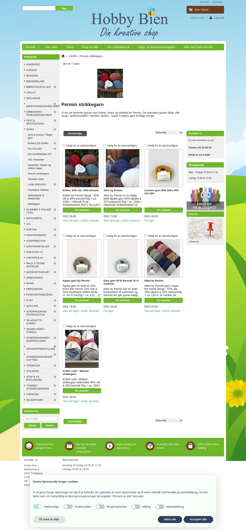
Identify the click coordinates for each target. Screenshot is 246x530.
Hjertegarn (34, 203)
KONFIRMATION (36, 240)
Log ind (216, 17)
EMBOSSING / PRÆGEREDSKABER (39, 113)
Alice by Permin (113, 190)
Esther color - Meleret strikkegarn (76, 373)
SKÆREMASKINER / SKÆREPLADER (38, 339)
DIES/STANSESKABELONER (42, 106)
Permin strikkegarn (38, 173)
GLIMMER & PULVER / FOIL (38, 211)
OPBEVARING (34, 277)
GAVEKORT (33, 64)
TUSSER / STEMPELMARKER (37, 387)
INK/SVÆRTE (34, 218)
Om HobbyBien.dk (118, 47)
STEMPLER (33, 365)
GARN (30, 129)
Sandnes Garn (36, 179)
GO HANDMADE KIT (40, 154)
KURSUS (31, 70)
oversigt (217, 1)
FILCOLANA (35, 148)
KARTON (31, 229)
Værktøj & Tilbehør (38, 189)
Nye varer (52, 47)
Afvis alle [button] (170, 519)
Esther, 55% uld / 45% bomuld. (81, 190)
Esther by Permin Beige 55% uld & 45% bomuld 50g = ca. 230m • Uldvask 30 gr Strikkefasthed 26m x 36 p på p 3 (81, 201)
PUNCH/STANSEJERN (39, 294)
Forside (31, 47)
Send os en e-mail (199, 154)
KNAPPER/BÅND (36, 235)
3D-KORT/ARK (34, 399)
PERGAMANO (34, 289)
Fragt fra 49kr (90, 47)
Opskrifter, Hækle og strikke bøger (39, 167)
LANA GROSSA (37, 184)
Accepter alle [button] (198, 519)
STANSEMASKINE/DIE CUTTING (39, 358)
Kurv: (201, 9)
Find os (193, 214)
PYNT (29, 300)
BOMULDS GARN (38, 143)
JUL (28, 223)
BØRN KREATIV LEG (38, 86)
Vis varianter (82, 210)
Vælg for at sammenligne (81, 145)
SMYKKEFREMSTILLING (40, 348)
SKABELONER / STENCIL (35, 331)
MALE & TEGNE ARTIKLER (35, 265)
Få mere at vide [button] (49, 519)
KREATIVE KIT (34, 252)
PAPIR (30, 283)
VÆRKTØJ (32, 394)
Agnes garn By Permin (76, 280)
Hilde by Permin (153, 280)
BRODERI (32, 75)
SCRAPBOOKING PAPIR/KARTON (36, 313)
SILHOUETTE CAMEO (34, 322)
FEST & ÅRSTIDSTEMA (35, 122)
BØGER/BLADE (35, 81)
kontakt (204, 1)
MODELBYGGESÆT (38, 272)
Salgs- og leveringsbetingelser (157, 47)
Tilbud (70, 47)
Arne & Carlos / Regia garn (40, 136)
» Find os (194, 241)
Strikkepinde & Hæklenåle (36, 197)
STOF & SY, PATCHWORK (34, 378)
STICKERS (32, 371)
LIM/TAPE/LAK (34, 257)
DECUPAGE (33, 98)
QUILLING (32, 305)
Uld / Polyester (36, 159)
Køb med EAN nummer (198, 47)
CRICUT (31, 92)
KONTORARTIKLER (38, 246)
